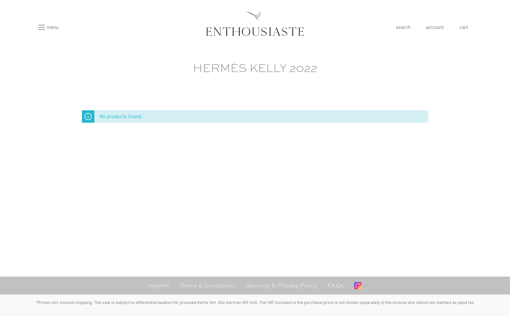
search (403, 27)
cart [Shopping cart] (464, 27)
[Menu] (48, 27)
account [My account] (435, 27)
